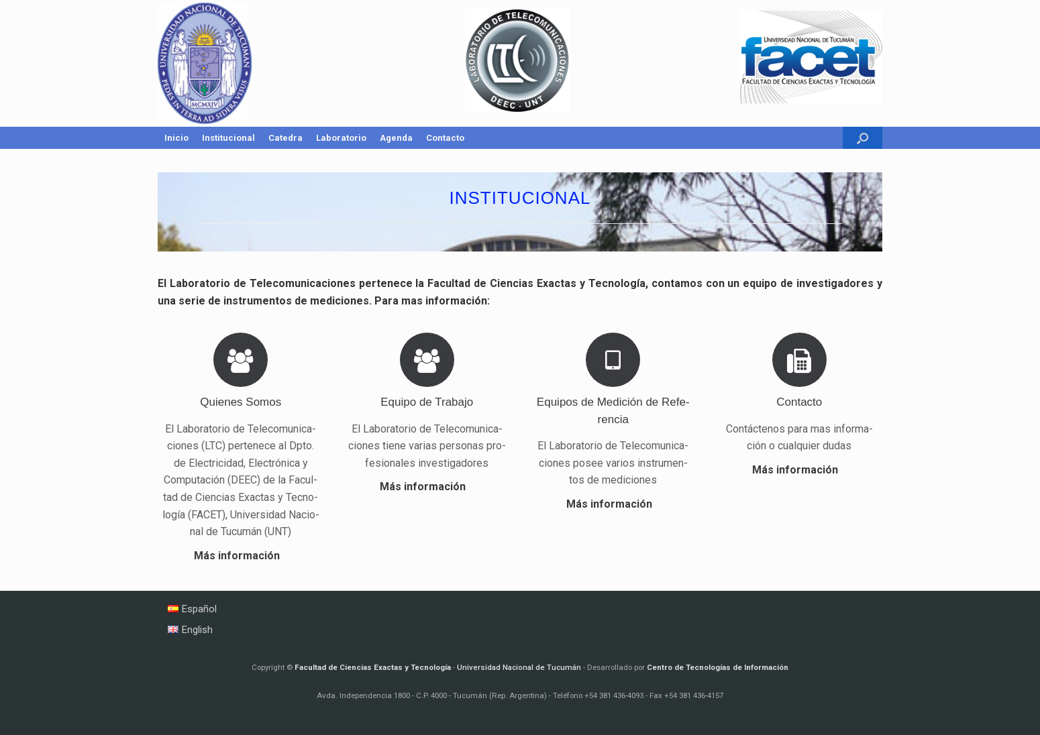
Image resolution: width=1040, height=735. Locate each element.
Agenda (396, 138)
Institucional (228, 138)
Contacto (445, 138)
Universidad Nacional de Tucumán (519, 667)
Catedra (285, 138)
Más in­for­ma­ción (241, 555)
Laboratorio (341, 138)
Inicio (176, 138)
